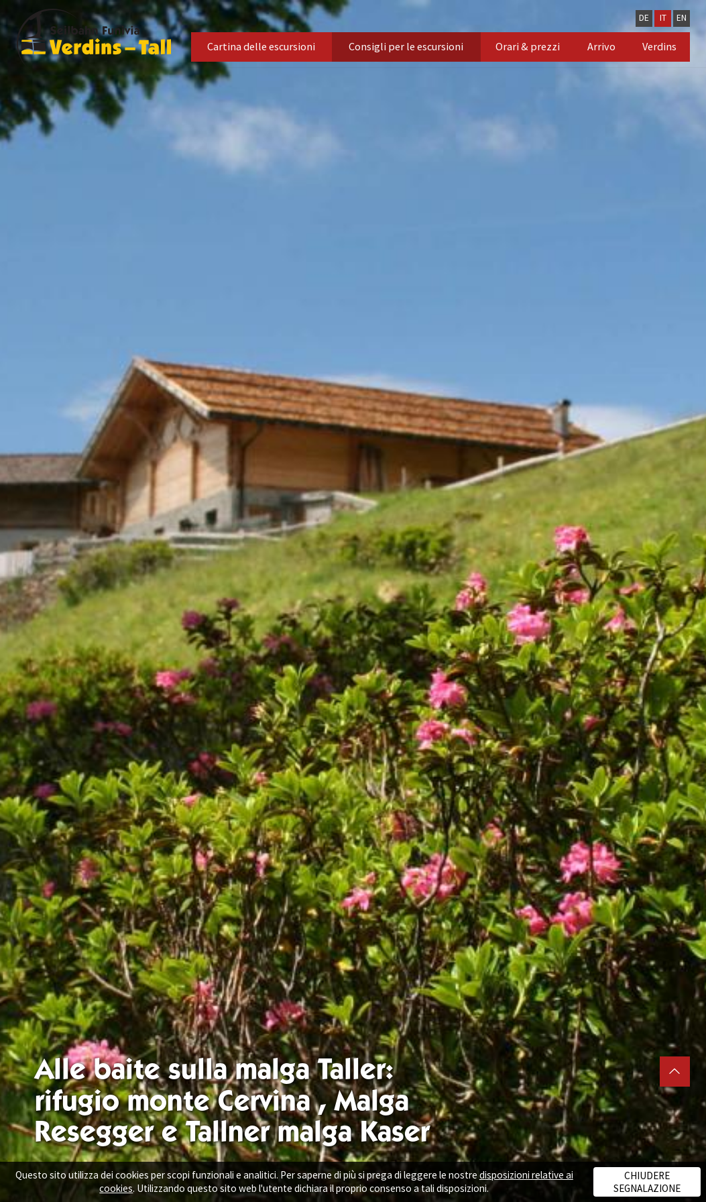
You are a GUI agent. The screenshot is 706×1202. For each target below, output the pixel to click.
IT (663, 17)
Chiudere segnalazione (647, 1182)
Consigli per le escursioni (406, 46)
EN (681, 17)
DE (644, 17)
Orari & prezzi (527, 46)
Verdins (659, 46)
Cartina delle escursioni (261, 46)
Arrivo (601, 46)
